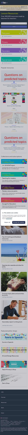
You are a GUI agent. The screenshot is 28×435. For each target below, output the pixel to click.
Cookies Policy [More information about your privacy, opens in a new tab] (9, 218)
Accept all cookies (18, 222)
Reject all (7, 222)
